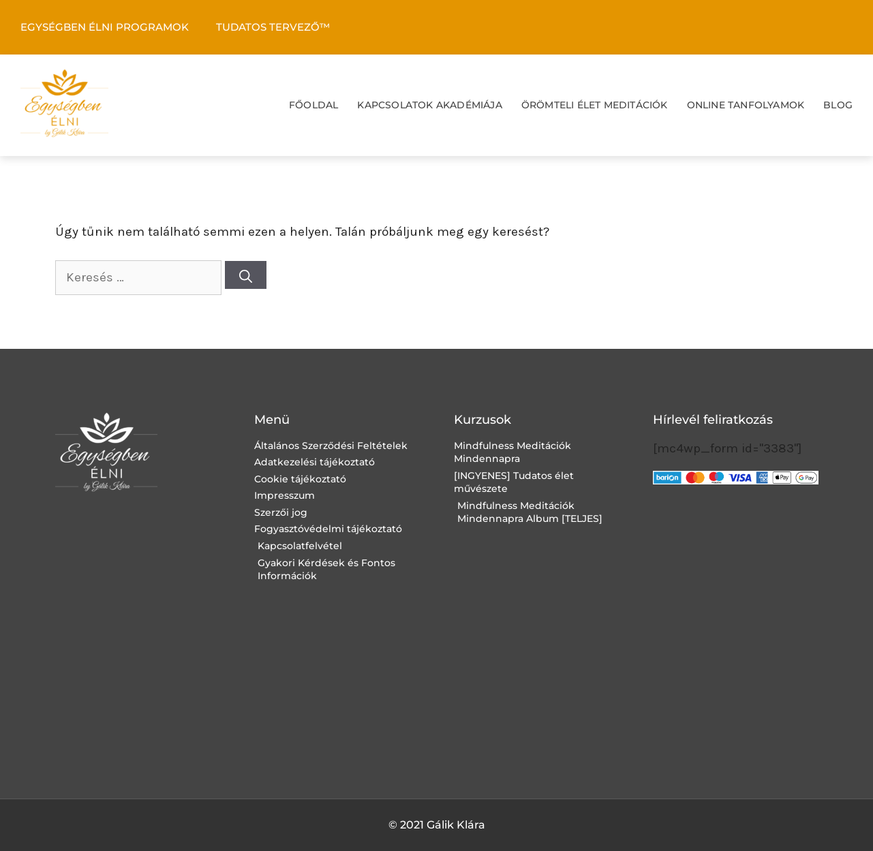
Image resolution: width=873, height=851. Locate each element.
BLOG (838, 105)
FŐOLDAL (313, 105)
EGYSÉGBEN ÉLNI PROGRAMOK (104, 26)
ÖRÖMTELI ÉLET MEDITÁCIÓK (594, 105)
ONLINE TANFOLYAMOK (746, 105)
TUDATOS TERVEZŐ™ (273, 26)
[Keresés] (245, 275)
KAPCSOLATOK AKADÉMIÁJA (429, 105)
